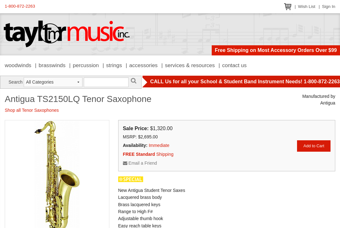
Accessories (143, 65)
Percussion (86, 65)
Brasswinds (52, 65)
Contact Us (234, 65)
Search (15, 82)
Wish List (306, 6)
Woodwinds (18, 65)
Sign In (328, 6)
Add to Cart (313, 145)
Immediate (159, 145)
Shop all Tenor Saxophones (32, 110)
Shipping (148, 154)
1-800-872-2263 (20, 6)
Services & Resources (190, 65)
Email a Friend (140, 163)
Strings (114, 65)
